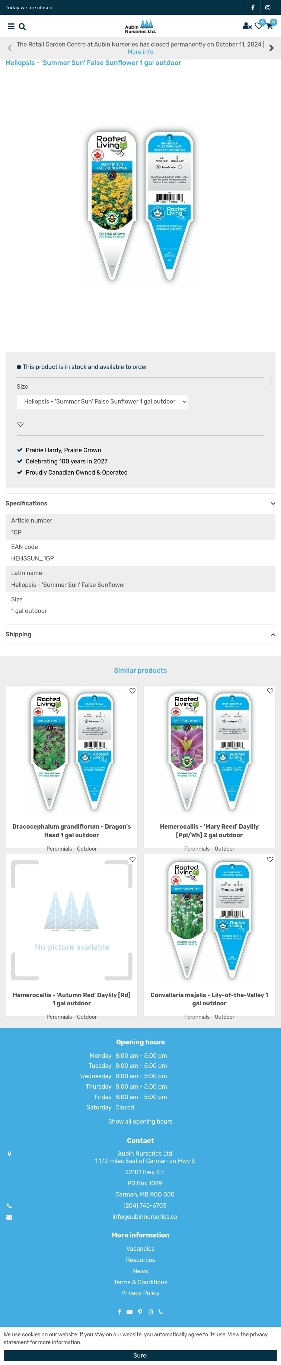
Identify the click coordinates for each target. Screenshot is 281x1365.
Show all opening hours (140, 1121)
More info (140, 51)
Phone (161, 1312)
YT (129, 1312)
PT (140, 1312)
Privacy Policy (140, 1293)
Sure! (140, 1355)
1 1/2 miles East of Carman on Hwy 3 (145, 1161)
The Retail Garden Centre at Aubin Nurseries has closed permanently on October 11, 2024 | (141, 48)
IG (268, 7)
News (140, 1271)
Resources (140, 1259)
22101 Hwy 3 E (145, 1172)
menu (11, 26)
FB (252, 7)
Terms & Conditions (140, 1282)
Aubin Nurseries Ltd (145, 1153)
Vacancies (141, 1248)
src (22, 26)
